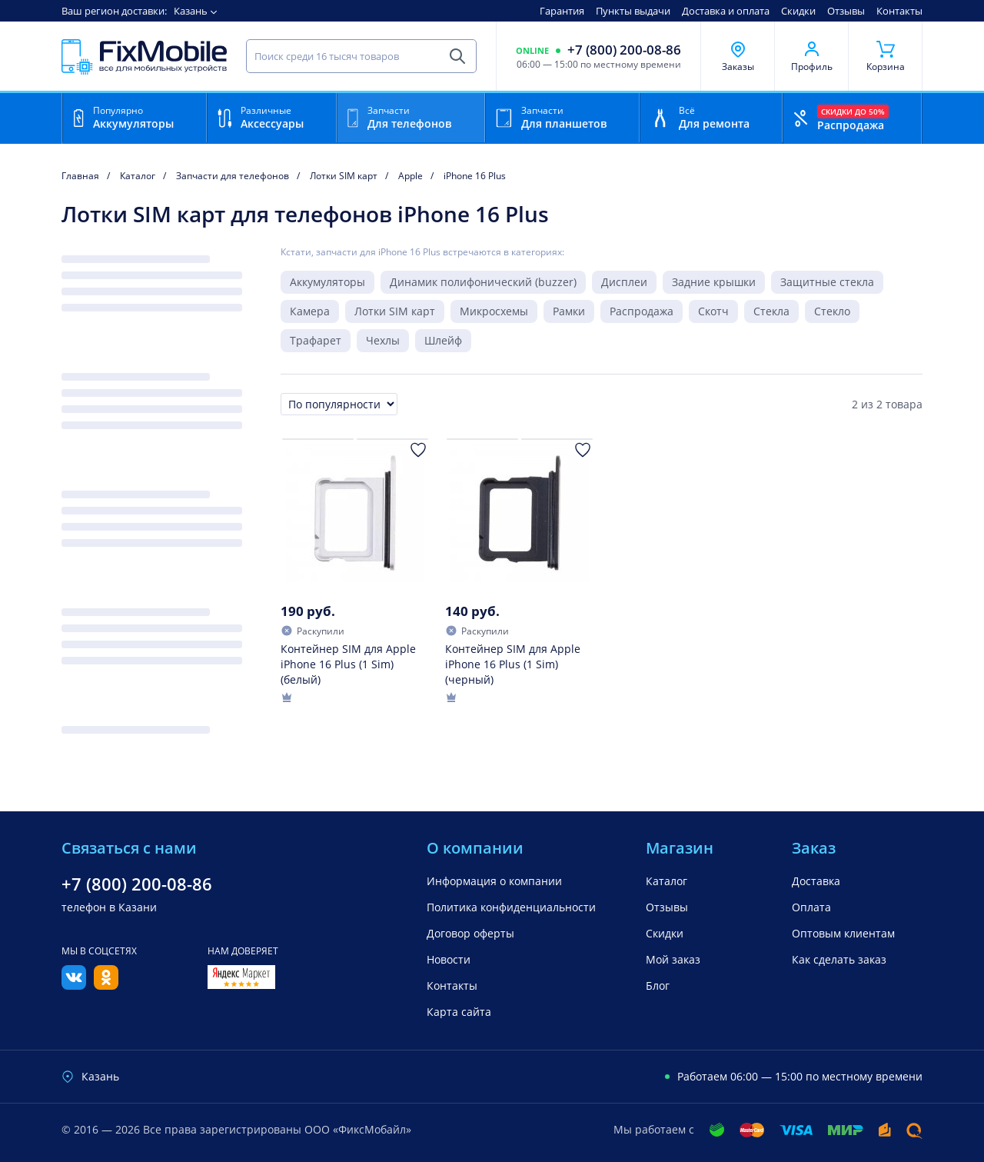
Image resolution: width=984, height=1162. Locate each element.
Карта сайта (459, 1011)
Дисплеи (624, 282)
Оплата (811, 907)
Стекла (771, 311)
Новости (448, 959)
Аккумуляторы (327, 282)
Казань (191, 11)
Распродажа (641, 311)
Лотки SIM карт (394, 311)
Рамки (569, 311)
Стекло (832, 311)
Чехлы (383, 340)
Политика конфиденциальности (511, 907)
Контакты (899, 11)
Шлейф (443, 340)
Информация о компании (494, 881)
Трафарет (315, 340)
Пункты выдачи (633, 11)
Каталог (666, 881)
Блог (658, 985)
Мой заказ (673, 959)
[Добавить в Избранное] (418, 449)
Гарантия (562, 11)
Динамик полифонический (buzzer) (483, 282)
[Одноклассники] (106, 985)
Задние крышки (714, 282)
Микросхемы (494, 311)
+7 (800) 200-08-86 (624, 50)
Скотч (713, 311)
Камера (310, 311)
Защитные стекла (827, 282)
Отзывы (846, 11)
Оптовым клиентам (843, 933)
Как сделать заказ (839, 959)
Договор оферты (470, 933)
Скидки (798, 11)
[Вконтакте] (74, 985)
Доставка (816, 881)
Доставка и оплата (726, 11)
